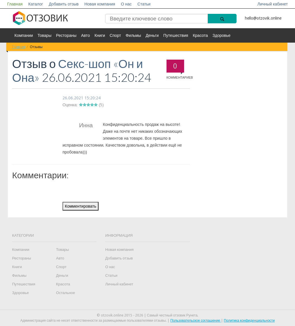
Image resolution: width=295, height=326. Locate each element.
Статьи (143, 4)
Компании (23, 35)
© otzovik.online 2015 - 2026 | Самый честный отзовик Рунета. (147, 315)
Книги (99, 35)
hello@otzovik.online (263, 18)
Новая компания (99, 4)
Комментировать (80, 206)
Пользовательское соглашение (195, 321)
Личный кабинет (273, 4)
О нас (126, 4)
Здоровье (222, 35)
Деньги (152, 35)
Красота (200, 35)
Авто (85, 35)
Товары (44, 35)
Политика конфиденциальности (249, 321)
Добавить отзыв (64, 4)
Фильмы (133, 35)
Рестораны (66, 35)
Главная (14, 4)
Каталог (35, 4)
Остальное (65, 293)
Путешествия (175, 35)
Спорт (115, 35)
